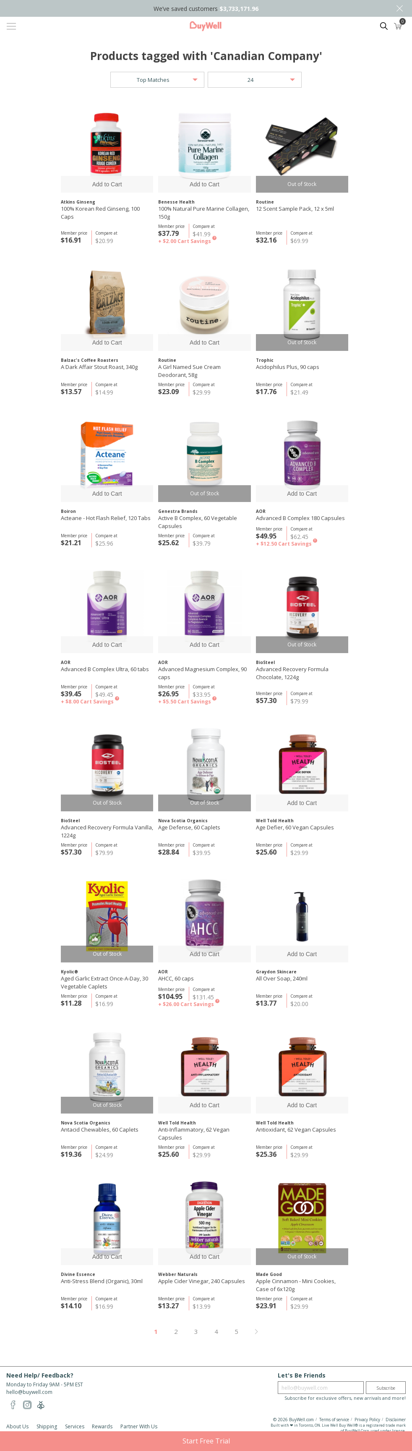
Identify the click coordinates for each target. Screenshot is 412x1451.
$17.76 (266, 391)
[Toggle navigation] (11, 26)
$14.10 (71, 1305)
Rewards (102, 1426)
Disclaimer (396, 1419)
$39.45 (71, 693)
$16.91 (71, 240)
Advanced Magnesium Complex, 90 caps (202, 673)
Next (256, 1332)
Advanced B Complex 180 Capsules (300, 518)
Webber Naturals (178, 1274)
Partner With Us (138, 1426)
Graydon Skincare (276, 972)
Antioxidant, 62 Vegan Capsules (296, 1129)
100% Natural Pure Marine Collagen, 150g (203, 212)
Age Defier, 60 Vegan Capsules (295, 827)
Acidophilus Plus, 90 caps (287, 367)
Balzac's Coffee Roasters (89, 360)
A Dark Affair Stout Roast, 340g (99, 367)
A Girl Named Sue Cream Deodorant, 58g (189, 371)
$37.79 (168, 233)
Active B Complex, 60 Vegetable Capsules (197, 522)
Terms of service (334, 1419)
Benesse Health (176, 202)
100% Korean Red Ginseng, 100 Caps (100, 212)
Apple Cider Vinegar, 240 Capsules (201, 1281)
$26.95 (168, 693)
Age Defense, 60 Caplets (189, 827)
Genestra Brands (178, 511)
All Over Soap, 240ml (282, 978)
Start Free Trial (206, 1441)
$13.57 (71, 391)
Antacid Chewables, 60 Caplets (99, 1129)
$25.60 (266, 852)
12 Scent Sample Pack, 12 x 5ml (295, 208)
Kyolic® (69, 972)
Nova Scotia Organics (183, 821)
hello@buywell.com (29, 1392)
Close (399, 8)
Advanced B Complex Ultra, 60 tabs (105, 669)
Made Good (269, 1274)
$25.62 (168, 542)
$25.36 (266, 1154)
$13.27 (168, 1305)
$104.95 (170, 996)
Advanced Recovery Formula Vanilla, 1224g (107, 831)
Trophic (265, 360)
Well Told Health (275, 821)
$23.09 (168, 391)
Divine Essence (78, 1274)
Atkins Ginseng (78, 202)
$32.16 (266, 240)
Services (74, 1426)
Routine (265, 202)
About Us (17, 1426)
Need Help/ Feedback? (39, 1375)
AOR (261, 511)
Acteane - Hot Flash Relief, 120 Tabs (106, 518)
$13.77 (266, 1003)
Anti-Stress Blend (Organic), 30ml (102, 1281)
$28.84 (168, 852)
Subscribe (385, 1388)
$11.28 (71, 1003)
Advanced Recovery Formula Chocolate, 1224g (292, 673)
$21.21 (71, 542)
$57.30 (266, 700)
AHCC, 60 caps (176, 978)
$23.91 (266, 1305)
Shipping (47, 1426)
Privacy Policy (367, 1419)
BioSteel (265, 662)
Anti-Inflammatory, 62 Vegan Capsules (193, 1133)
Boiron (68, 511)
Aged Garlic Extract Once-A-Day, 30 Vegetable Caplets (104, 982)
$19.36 (71, 1154)
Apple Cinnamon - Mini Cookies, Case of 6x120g (296, 1285)
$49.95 (266, 536)
